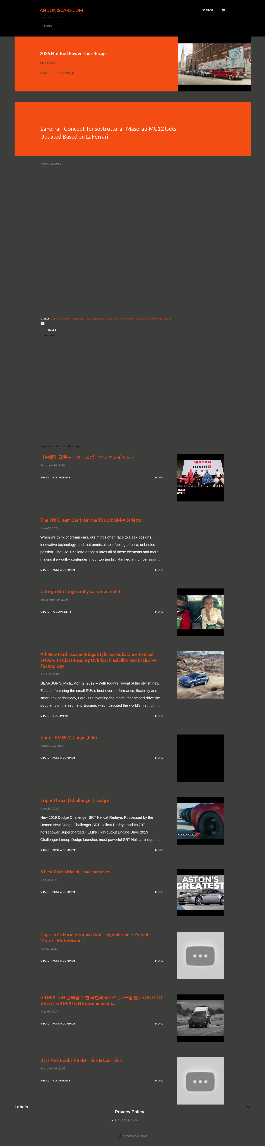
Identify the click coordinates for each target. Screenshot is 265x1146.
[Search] (207, 10)
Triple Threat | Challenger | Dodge (74, 800)
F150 (74, 318)
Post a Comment (64, 72)
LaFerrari (113, 318)
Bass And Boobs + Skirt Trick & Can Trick (81, 1060)
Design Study (60, 318)
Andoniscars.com (61, 10)
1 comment (60, 715)
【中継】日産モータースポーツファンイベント (88, 457)
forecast (98, 318)
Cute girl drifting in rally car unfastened (80, 591)
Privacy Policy (126, 1120)
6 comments (61, 477)
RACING (47, 26)
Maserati (128, 318)
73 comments (62, 611)
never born (153, 318)
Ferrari (83, 318)
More (159, 477)
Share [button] (44, 72)
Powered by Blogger (132, 1135)
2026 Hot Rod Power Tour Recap (73, 53)
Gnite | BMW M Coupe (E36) (68, 737)
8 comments (61, 1080)
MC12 (139, 318)
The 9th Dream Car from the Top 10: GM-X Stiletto (91, 520)
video (166, 318)
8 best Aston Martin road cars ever (75, 871)
